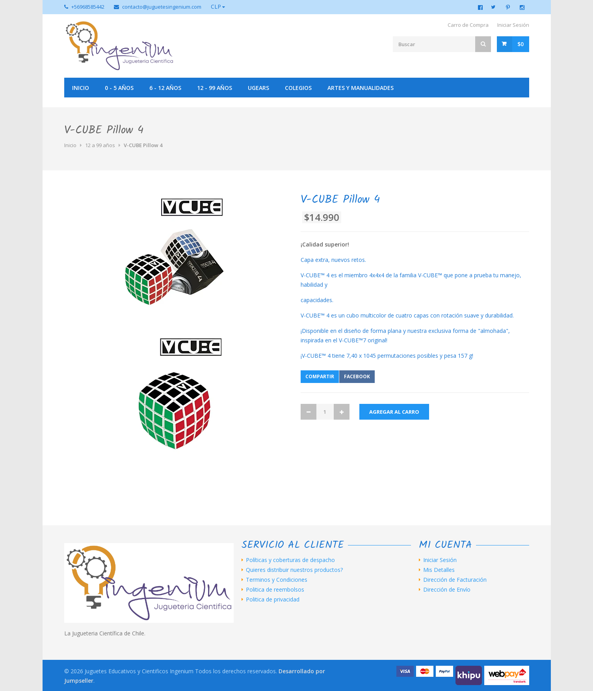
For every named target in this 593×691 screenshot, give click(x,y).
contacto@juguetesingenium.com (161, 6)
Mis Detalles (439, 569)
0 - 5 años (119, 88)
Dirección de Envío (446, 589)
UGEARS (258, 88)
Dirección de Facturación (455, 579)
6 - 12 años (165, 88)
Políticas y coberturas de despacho (290, 560)
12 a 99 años (100, 145)
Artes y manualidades (360, 88)
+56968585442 (87, 6)
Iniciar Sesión (513, 24)
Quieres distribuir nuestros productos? (294, 569)
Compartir (319, 376)
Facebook (357, 376)
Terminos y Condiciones (276, 579)
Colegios (298, 88)
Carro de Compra (468, 24)
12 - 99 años (214, 88)
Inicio (80, 88)
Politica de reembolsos (275, 589)
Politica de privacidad (272, 599)
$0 (520, 44)
